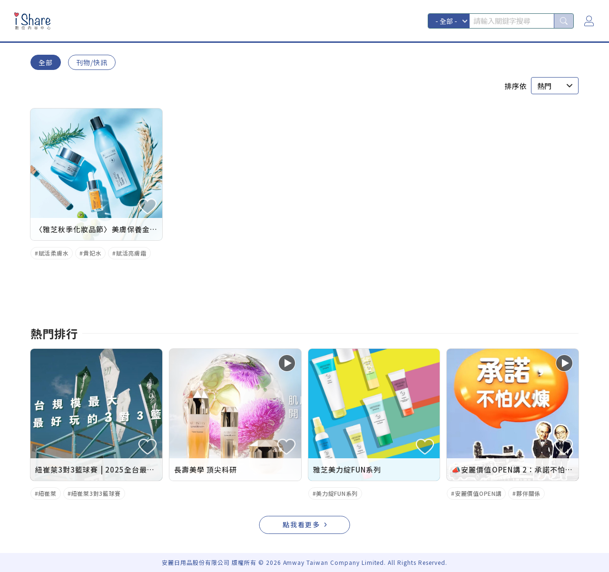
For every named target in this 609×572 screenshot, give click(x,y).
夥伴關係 (528, 493)
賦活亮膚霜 (131, 253)
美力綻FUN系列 (337, 493)
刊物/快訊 (92, 62)
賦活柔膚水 (54, 253)
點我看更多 (302, 524)
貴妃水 (92, 253)
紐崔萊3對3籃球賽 (96, 493)
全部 (46, 62)
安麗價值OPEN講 (478, 493)
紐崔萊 (48, 493)
